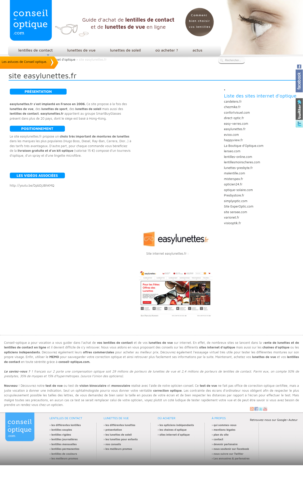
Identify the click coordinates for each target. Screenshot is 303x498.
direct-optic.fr (234, 118)
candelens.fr (233, 101)
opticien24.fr (233, 184)
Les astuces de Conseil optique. (24, 62)
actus (197, 50)
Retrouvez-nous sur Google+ (269, 420)
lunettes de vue (81, 50)
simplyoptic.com (235, 201)
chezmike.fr (232, 107)
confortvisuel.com (237, 112)
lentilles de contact (35, 50)
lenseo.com (232, 151)
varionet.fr (231, 217)
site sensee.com (235, 212)
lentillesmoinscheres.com (242, 162)
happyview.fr (233, 140)
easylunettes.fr (235, 129)
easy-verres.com (236, 123)
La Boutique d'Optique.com (243, 146)
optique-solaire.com (238, 190)
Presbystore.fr (234, 195)
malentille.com (234, 173)
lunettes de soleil (125, 50)
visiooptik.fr (232, 223)
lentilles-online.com (238, 157)
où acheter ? (166, 50)
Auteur (293, 420)
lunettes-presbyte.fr (238, 168)
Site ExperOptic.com (238, 206)
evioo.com (231, 135)
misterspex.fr (233, 179)
